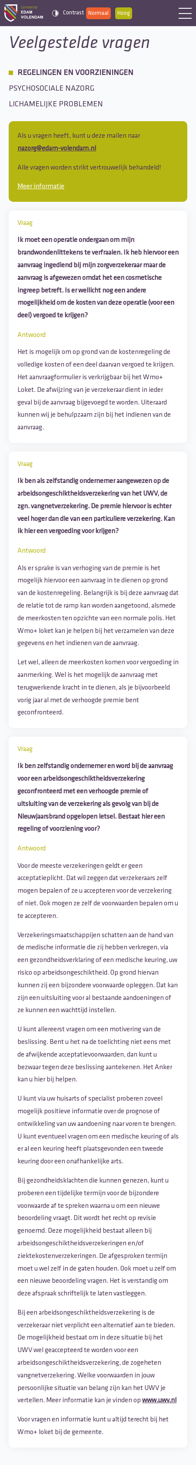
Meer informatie (40, 186)
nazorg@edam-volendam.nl (56, 148)
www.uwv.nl (159, 1400)
